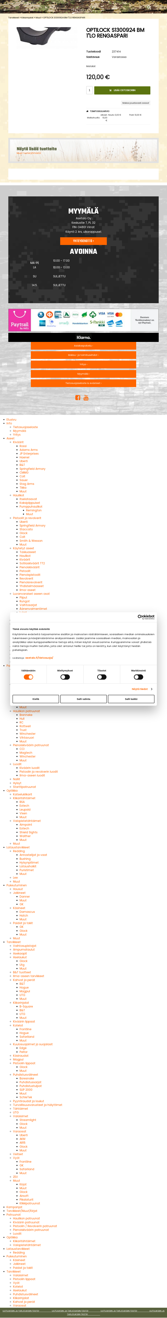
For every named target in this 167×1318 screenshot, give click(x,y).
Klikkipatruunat (30, 1203)
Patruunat (14, 1215)
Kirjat (23, 1184)
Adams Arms (29, 450)
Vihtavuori (27, 738)
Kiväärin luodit (30, 768)
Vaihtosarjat (28, 605)
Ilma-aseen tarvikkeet (28, 976)
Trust (23, 730)
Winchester (28, 734)
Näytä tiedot (140, 689)
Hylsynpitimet (29, 863)
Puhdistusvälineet (25, 1075)
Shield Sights (29, 832)
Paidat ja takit (23, 923)
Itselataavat (28, 499)
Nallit (16, 779)
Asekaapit (20, 953)
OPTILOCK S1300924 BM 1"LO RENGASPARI (64, 17)
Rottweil (25, 726)
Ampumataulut (24, 950)
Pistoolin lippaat (24, 1063)
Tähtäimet (20, 1109)
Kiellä (35, 699)
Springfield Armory (33, 469)
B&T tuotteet (22, 972)
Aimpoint (26, 825)
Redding (19, 851)
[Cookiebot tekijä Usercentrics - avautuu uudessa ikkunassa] (140, 617)
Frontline (25, 1029)
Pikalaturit (26, 1200)
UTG (22, 995)
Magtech (26, 753)
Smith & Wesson (31, 541)
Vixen (23, 813)
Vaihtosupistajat (24, 946)
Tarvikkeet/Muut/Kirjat (22, 1211)
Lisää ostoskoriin (122, 90)
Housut (18, 889)
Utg (22, 965)
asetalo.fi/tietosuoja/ (39, 657)
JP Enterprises (29, 454)
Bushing (25, 859)
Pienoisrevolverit (31, 582)
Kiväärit (18, 442)
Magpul (25, 991)
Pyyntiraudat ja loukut (28, 1101)
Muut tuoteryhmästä (29, 153)
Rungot (25, 601)
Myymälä (19, 431)
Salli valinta (83, 699)
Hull (22, 719)
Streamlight (28, 1120)
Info (9, 423)
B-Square (26, 1006)
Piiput (23, 597)
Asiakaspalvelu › (83, 345)
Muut (38, 17)
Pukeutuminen (17, 885)
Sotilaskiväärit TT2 (32, 563)
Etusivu (11, 420)
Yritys (17, 435)
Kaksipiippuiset (30, 503)
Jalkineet (19, 893)
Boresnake (27, 1078)
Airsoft (24, 1196)
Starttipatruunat (24, 787)
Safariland (27, 1037)
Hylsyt (17, 783)
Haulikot (18, 495)
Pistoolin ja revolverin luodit (39, 772)
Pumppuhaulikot (31, 507)
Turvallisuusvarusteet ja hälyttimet (37, 1105)
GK (21, 904)
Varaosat (19, 1131)
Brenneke (26, 715)
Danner (25, 897)
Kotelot (18, 1025)
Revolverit (26, 579)
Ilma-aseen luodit (32, 775)
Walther (25, 836)
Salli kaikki (131, 699)
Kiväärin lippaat (24, 1021)
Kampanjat (14, 1207)
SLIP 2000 (26, 1090)
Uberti (24, 461)
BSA (22, 802)
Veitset (18, 1154)
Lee (15, 878)
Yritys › (83, 364)
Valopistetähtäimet (27, 821)
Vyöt (16, 1158)
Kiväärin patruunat (26, 1222)
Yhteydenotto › (83, 241)
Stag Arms (27, 484)
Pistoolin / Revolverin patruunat (35, 1226)
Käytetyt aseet (23, 548)
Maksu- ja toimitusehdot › (83, 355)
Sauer (24, 480)
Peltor (24, 1052)
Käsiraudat (21, 1056)
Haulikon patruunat (26, 711)
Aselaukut (20, 957)
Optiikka (12, 791)
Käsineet (19, 908)
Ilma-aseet (28, 590)
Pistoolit (25, 571)
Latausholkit (28, 866)
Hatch (24, 916)
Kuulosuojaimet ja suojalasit (33, 1044)
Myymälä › (83, 373)
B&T (22, 465)
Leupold (25, 810)
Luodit (17, 764)
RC (21, 722)
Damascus (27, 912)
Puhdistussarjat (30, 1082)
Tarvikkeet (13, 17)
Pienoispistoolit (30, 575)
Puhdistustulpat (31, 1086)
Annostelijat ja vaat (33, 855)
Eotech (24, 806)
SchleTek (26, 1097)
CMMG (24, 473)
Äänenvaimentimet (33, 609)
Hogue (24, 987)
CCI (22, 749)
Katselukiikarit (22, 794)
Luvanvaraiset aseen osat (31, 594)
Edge (23, 1048)
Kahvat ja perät (24, 980)
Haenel (24, 457)
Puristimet (27, 870)
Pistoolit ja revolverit (27, 518)
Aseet (11, 438)
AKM (22, 1139)
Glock (23, 533)
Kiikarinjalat (27, 17)
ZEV (15, 1177)
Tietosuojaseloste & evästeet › (83, 383)
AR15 (22, 1143)
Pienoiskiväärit (30, 567)
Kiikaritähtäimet (24, 798)
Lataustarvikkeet (18, 847)
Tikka (23, 488)
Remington (34, 510)
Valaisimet (20, 1116)
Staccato (26, 529)
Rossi (23, 446)
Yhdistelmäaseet (32, 586)
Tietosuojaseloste (25, 427)
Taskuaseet (28, 552)
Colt (22, 476)
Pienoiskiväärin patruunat (31, 745)
